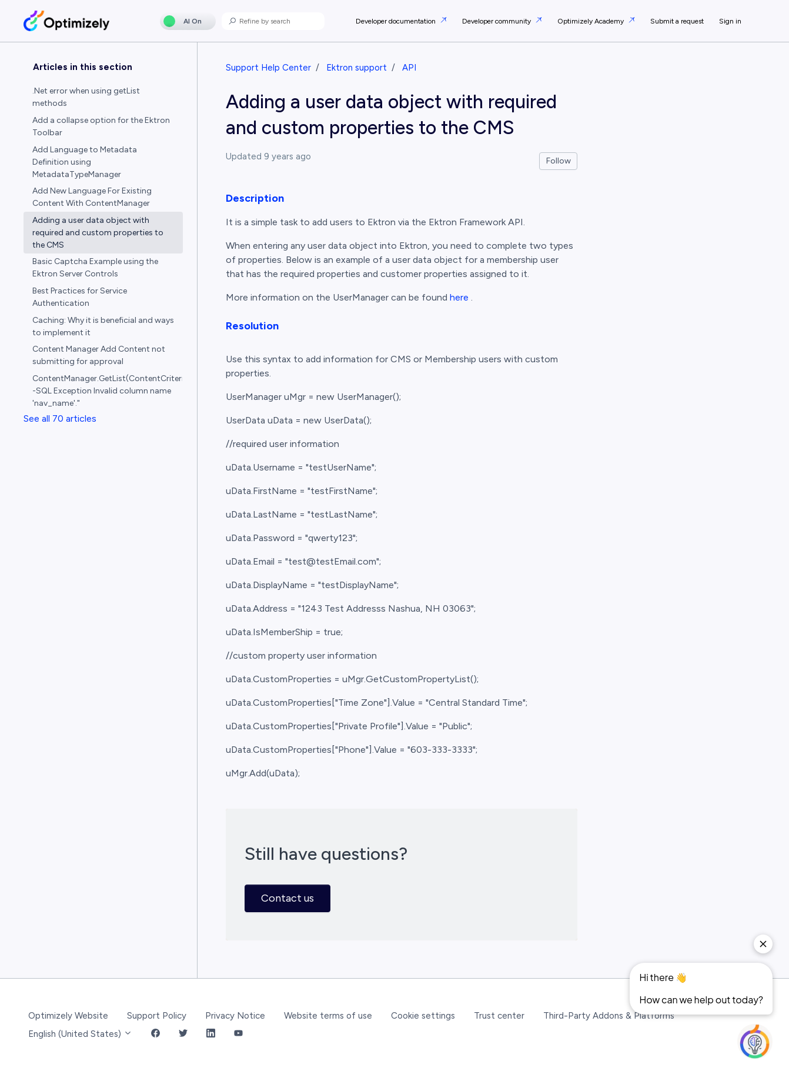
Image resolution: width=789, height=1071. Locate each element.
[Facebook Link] (155, 1034)
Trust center (499, 1015)
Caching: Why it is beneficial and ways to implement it (103, 326)
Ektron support (356, 67)
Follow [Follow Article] (558, 161)
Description (255, 198)
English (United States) (80, 1034)
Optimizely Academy (591, 21)
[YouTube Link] (238, 1034)
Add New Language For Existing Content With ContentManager (92, 197)
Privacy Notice (235, 1015)
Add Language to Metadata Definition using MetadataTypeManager (84, 162)
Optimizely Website (68, 1015)
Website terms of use (328, 1015)
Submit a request (677, 21)
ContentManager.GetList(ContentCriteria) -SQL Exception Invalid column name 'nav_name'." (107, 390)
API (409, 67)
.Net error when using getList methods (86, 97)
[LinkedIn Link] (211, 1034)
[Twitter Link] (183, 1034)
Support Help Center (268, 67)
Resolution (252, 325)
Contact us (287, 898)
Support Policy (156, 1015)
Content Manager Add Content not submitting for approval (98, 355)
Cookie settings (423, 1015)
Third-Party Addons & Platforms (608, 1015)
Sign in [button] (730, 21)
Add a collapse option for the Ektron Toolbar (101, 126)
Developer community (497, 21)
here (459, 297)
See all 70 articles (60, 418)
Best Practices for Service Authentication (79, 297)
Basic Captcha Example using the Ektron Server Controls (95, 267)
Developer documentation (396, 21)
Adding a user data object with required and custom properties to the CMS (97, 232)
